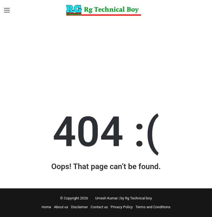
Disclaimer (79, 207)
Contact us (99, 207)
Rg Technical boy (138, 198)
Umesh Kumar (106, 198)
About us (61, 207)
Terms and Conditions (152, 207)
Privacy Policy (122, 207)
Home (46, 207)
